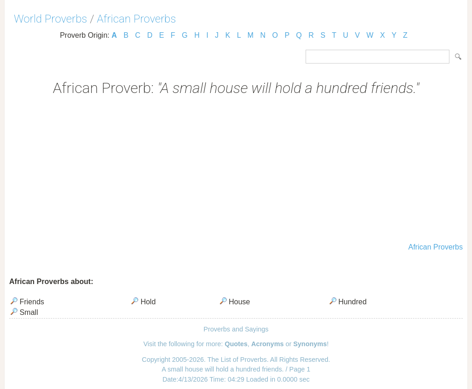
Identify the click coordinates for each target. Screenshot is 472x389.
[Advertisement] (236, 170)
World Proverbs (50, 18)
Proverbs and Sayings (236, 329)
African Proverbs (136, 18)
